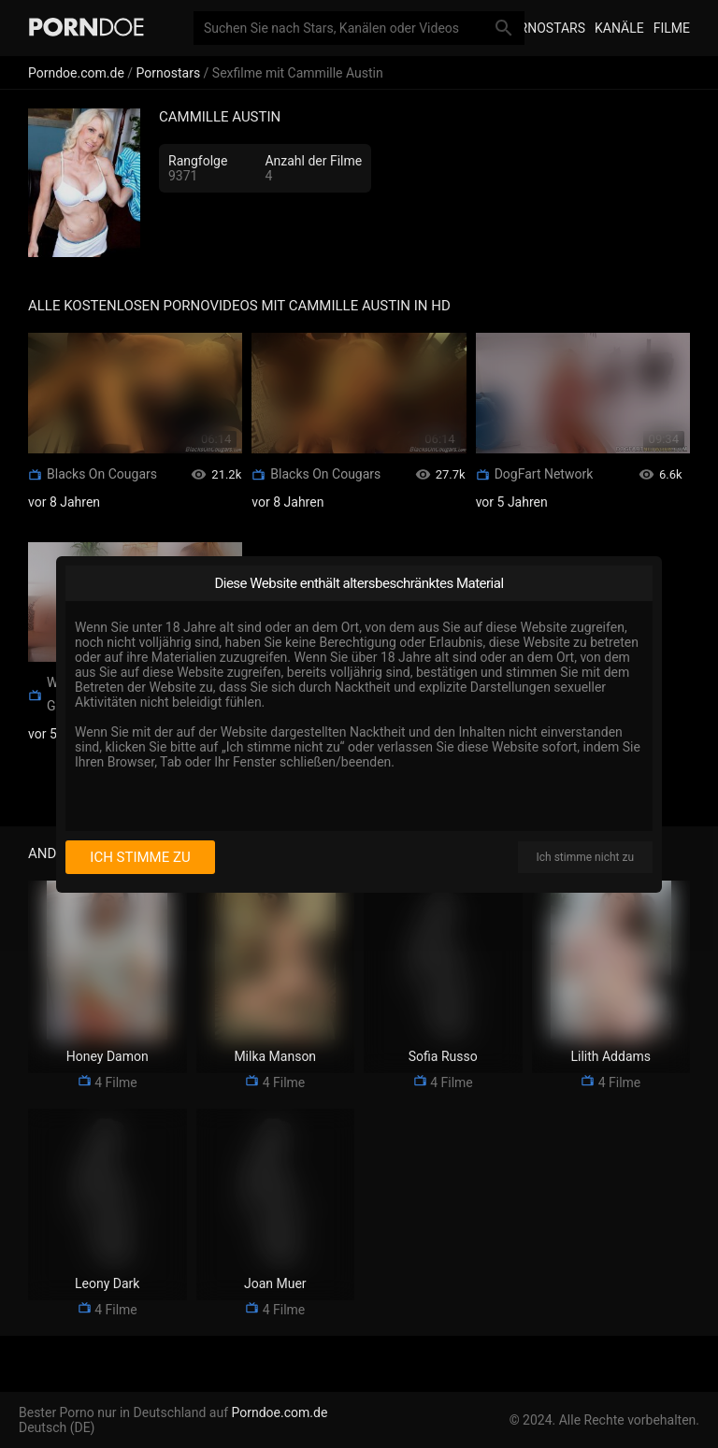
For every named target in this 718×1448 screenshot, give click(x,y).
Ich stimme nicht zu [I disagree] (585, 857)
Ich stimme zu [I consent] (140, 857)
